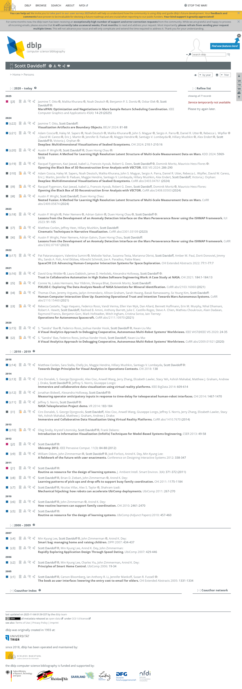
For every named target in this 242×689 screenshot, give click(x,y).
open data (54, 618)
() (79, 448)
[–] (194, 88)
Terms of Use (23, 622)
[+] (199, 590)
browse (41, 5)
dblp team (61, 614)
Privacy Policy (40, 622)
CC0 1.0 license (80, 618)
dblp (28, 5)
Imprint (54, 622)
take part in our (70, 13)
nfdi (82, 5)
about (70, 5)
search (56, 5)
